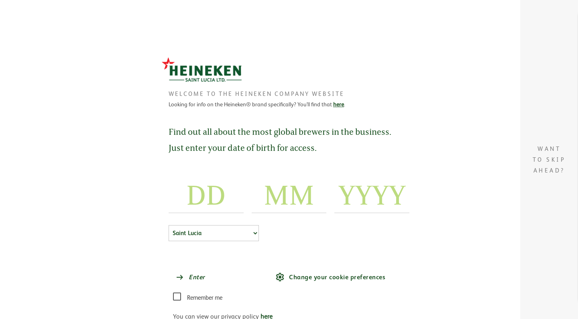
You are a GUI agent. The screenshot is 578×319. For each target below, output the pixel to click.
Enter (190, 277)
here (338, 104)
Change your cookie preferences (330, 277)
